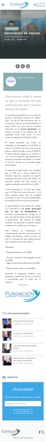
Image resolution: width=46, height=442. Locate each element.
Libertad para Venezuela (23, 321)
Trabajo (21, 39)
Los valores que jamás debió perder (25, 347)
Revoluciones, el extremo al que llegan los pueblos (24, 359)
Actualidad (12, 28)
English (41, 6)
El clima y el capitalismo (23, 333)
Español (41, 4)
